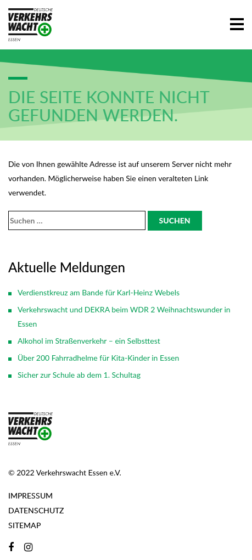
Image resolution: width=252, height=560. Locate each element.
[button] (237, 22)
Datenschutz (36, 510)
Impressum (30, 495)
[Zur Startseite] (30, 24)
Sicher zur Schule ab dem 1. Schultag (79, 374)
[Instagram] (28, 547)
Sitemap (24, 525)
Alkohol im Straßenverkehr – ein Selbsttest (89, 340)
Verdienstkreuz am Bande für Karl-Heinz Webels (99, 292)
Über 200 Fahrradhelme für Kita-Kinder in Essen (98, 357)
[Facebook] (11, 547)
